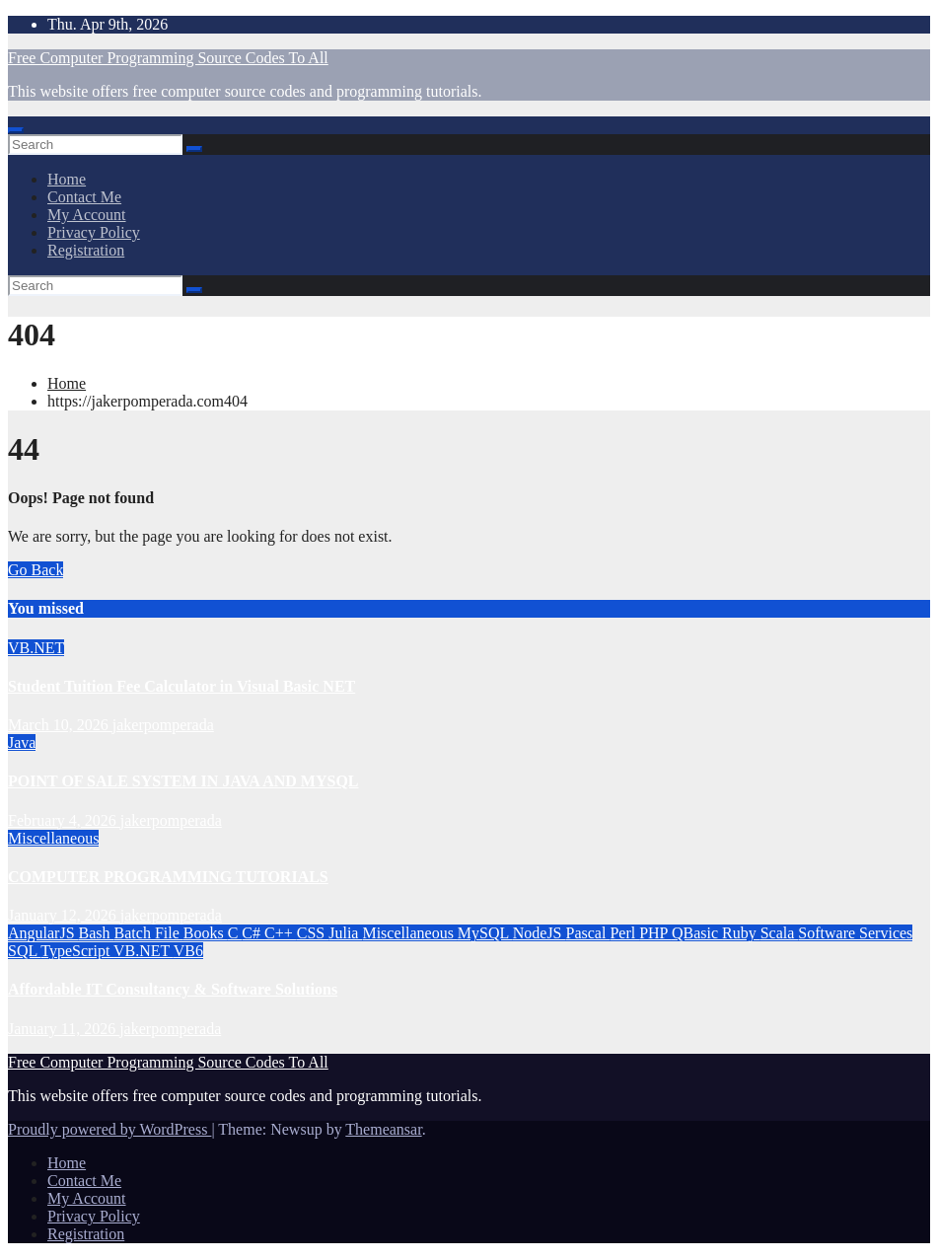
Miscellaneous (53, 838)
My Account (86, 214)
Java (22, 742)
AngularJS (43, 933)
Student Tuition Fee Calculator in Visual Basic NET (181, 686)
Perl (624, 933)
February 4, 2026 (64, 820)
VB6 (188, 950)
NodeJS (539, 933)
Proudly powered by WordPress (109, 1129)
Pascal (588, 933)
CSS (312, 933)
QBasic (697, 933)
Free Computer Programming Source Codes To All (168, 57)
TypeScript (76, 950)
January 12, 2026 (64, 915)
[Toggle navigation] (16, 130)
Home (66, 179)
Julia (345, 933)
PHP (655, 933)
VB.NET (36, 647)
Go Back (35, 569)
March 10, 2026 (60, 724)
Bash (96, 933)
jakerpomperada (163, 724)
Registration (85, 250)
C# (253, 933)
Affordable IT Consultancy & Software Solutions (172, 989)
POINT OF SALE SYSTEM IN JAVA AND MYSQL (183, 781)
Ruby (741, 933)
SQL (24, 950)
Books (205, 933)
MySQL (485, 933)
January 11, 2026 (63, 1028)
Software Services (855, 933)
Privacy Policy (93, 232)
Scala (779, 933)
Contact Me (84, 196)
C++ (280, 933)
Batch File (148, 933)
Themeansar (383, 1129)
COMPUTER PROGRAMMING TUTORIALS (168, 876)
